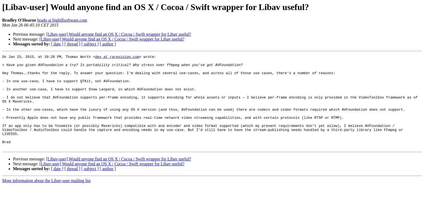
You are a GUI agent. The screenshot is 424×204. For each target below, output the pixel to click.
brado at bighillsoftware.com (62, 20)
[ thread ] (72, 44)
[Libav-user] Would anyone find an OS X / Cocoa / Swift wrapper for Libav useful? (118, 34)
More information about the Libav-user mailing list (46, 199)
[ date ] (57, 44)
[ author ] (108, 44)
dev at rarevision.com (117, 57)
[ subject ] (90, 44)
